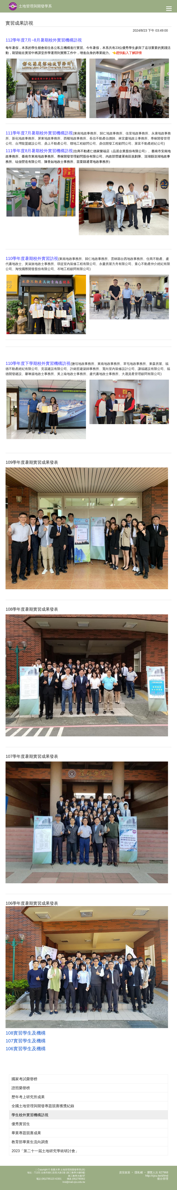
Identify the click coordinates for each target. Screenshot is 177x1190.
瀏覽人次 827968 (157, 1172)
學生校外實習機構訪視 (30, 1115)
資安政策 (124, 1172)
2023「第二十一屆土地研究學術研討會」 (45, 1151)
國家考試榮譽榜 (24, 1079)
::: (36, 1169)
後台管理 (162, 1178)
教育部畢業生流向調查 (30, 1142)
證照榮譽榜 (21, 1088)
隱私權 (139, 1172)
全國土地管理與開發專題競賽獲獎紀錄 (43, 1106)
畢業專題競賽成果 (26, 1133)
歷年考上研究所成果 (28, 1097)
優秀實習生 (21, 1124)
